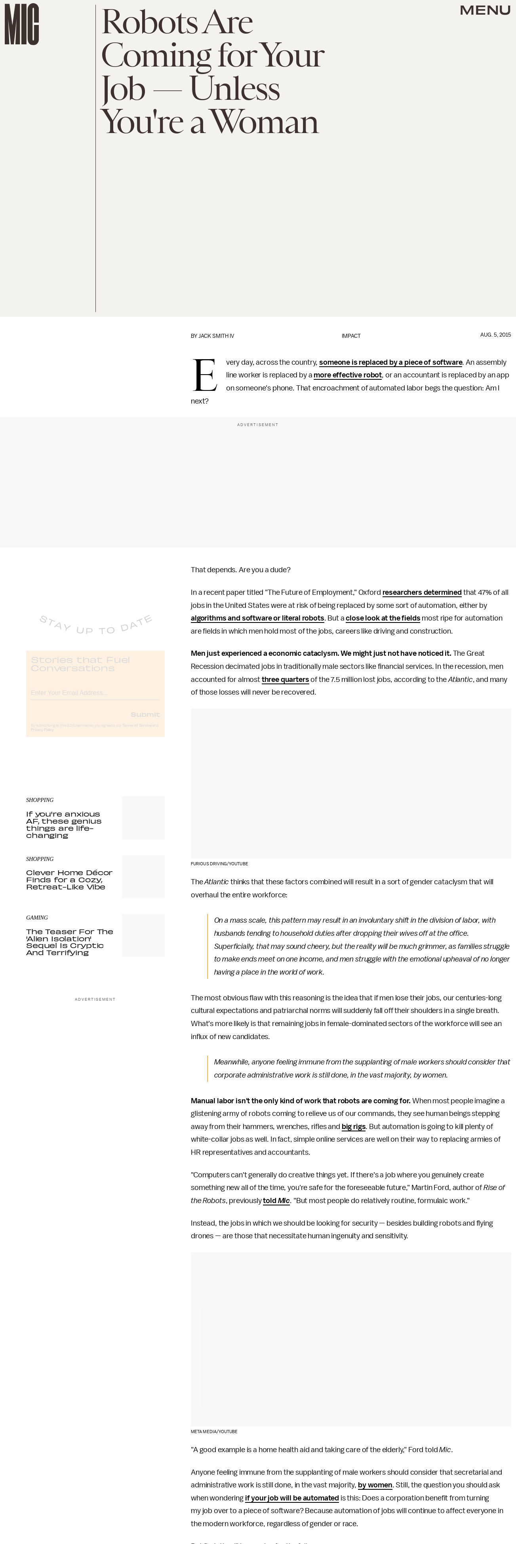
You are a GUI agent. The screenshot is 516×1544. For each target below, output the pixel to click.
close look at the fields (383, 618)
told (270, 1201)
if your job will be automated (292, 1498)
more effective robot (348, 375)
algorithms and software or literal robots (257, 618)
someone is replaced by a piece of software (390, 362)
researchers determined (422, 592)
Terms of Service (137, 732)
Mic (284, 1201)
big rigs (354, 1127)
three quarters (285, 679)
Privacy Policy (42, 736)
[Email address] (95, 697)
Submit (145, 720)
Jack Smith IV (216, 336)
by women (375, 1485)
